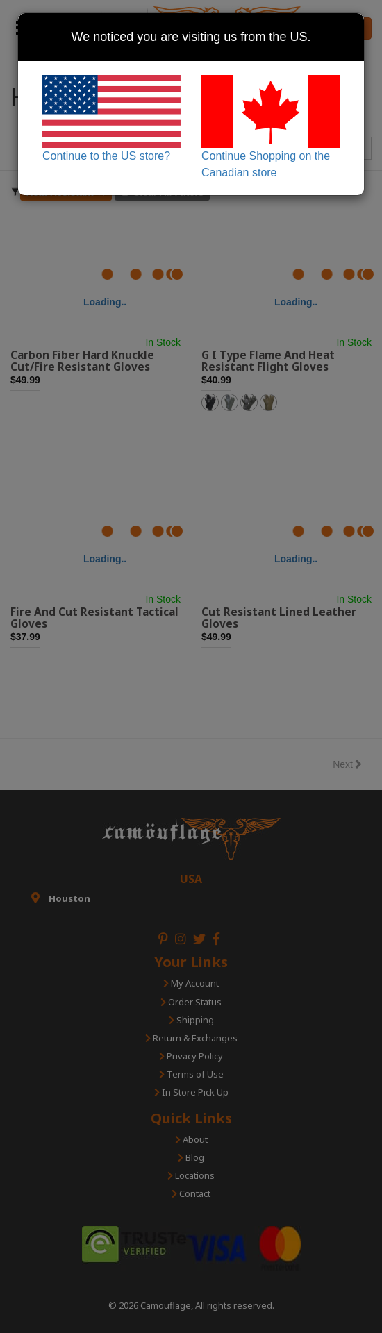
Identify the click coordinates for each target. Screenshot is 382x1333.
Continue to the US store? (111, 118)
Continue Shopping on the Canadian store (270, 126)
